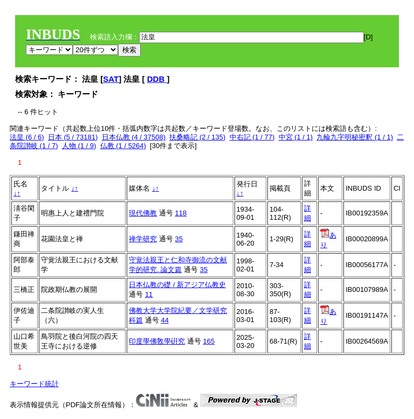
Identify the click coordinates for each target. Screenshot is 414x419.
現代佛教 (143, 213)
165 (209, 341)
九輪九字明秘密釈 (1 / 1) (354, 137)
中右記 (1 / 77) (252, 137)
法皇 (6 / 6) (27, 137)
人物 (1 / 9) (79, 146)
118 (181, 213)
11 (149, 294)
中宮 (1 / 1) (296, 137)
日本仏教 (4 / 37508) (134, 137)
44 (165, 320)
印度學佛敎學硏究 (157, 341)
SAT (111, 78)
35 (179, 239)
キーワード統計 (34, 384)
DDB (157, 78)
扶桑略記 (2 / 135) (197, 137)
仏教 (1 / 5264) (123, 146)
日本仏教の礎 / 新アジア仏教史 (177, 285)
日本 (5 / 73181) (73, 137)
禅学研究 (143, 239)
